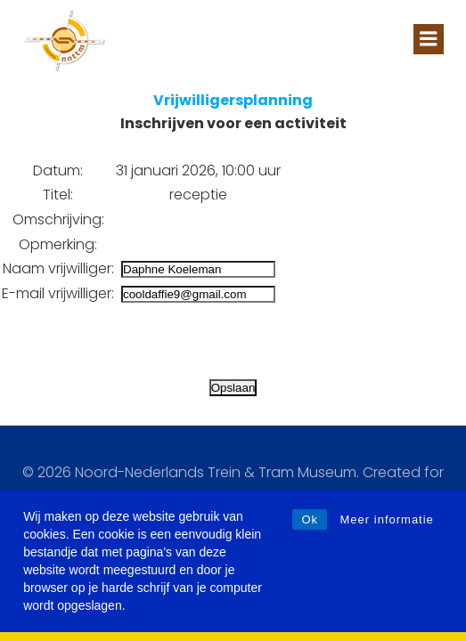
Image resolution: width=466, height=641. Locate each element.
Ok (309, 519)
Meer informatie (387, 519)
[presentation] (135, 341)
